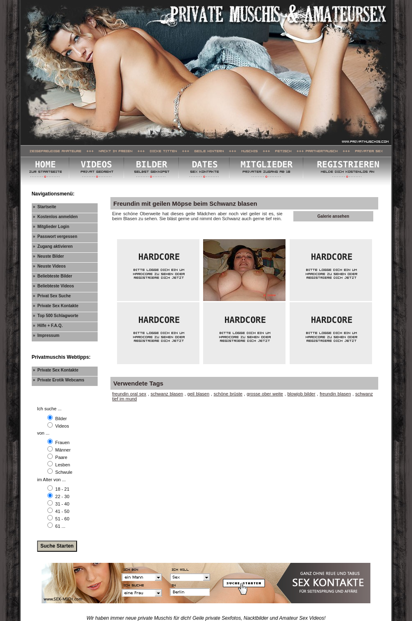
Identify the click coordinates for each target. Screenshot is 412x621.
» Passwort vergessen (55, 236)
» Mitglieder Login (51, 226)
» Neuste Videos (49, 266)
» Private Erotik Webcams (58, 380)
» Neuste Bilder (48, 256)
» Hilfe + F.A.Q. (48, 325)
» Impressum (46, 335)
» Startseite (44, 207)
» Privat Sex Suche (52, 296)
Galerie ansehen (333, 216)
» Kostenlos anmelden (55, 216)
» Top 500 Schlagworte (55, 315)
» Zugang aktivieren (53, 246)
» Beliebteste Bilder (53, 276)
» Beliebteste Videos (53, 286)
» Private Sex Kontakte (56, 305)
